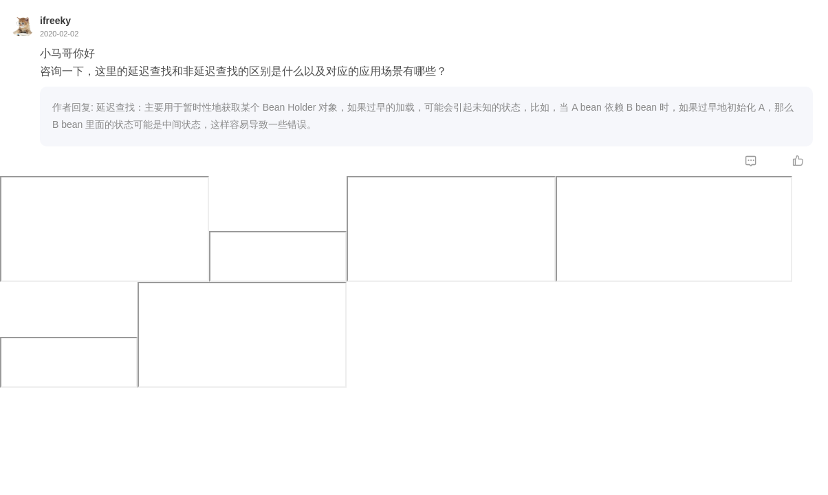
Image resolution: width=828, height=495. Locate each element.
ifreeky (55, 20)
